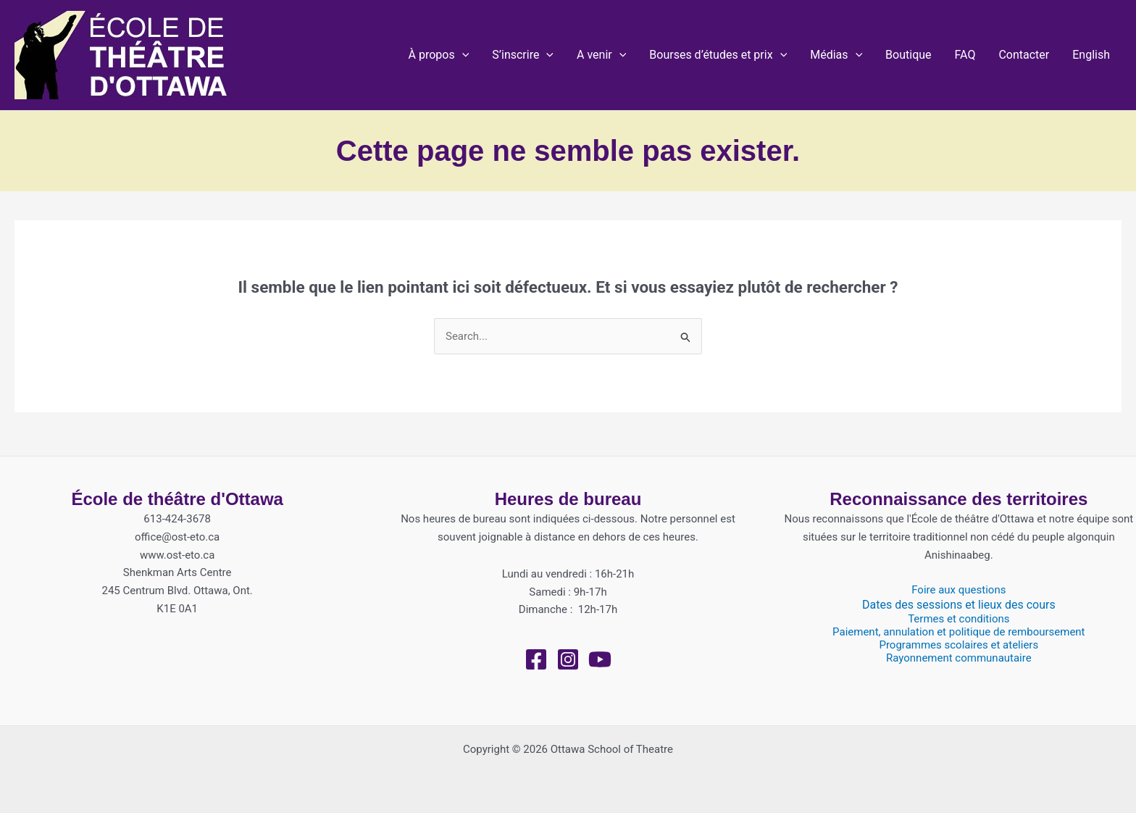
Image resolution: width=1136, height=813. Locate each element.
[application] (462, 55)
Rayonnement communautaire (959, 657)
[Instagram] (568, 659)
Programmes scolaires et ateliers (958, 644)
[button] (439, 55)
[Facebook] (536, 659)
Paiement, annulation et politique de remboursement (958, 631)
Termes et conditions (958, 618)
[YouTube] (599, 659)
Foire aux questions (958, 589)
